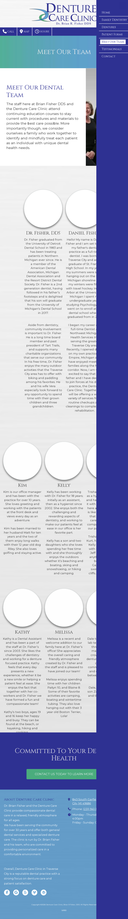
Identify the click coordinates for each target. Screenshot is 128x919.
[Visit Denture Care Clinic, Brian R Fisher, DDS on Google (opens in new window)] (16, 892)
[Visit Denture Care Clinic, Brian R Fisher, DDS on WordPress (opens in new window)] (43, 892)
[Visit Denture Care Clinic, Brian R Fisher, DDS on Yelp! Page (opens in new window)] (25, 892)
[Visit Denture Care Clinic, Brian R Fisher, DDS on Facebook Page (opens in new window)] (7, 892)
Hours (42, 31)
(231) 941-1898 (92, 809)
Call (8, 31)
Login (64, 910)
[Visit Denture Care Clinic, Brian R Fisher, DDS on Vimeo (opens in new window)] (34, 892)
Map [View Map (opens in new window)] (24, 31)
